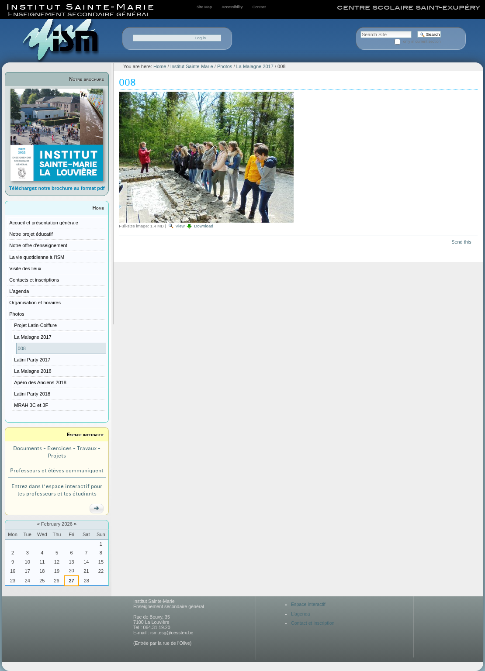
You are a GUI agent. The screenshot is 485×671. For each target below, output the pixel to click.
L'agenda (300, 613)
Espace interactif (85, 434)
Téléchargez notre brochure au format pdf (57, 188)
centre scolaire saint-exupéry (408, 7)
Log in (200, 38)
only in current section (422, 41)
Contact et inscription (313, 623)
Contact (259, 7)
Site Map (204, 7)
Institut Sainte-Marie (191, 66)
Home (98, 207)
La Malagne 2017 (255, 66)
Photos (224, 66)
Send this (461, 241)
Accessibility (232, 7)
